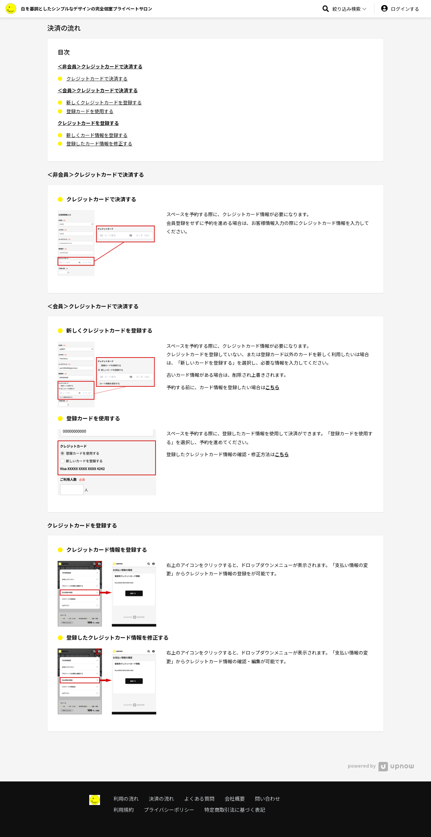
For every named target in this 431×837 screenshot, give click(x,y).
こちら (272, 387)
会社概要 (235, 798)
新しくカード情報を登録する (97, 135)
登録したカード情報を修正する (99, 143)
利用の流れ (126, 798)
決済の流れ (161, 798)
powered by (380, 765)
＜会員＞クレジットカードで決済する (98, 90)
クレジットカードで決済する (97, 78)
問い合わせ (267, 798)
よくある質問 (199, 798)
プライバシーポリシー (169, 809)
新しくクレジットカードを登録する (104, 102)
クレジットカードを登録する (88, 123)
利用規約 (123, 809)
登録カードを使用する (89, 111)
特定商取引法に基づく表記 (234, 809)
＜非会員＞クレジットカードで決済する (100, 66)
